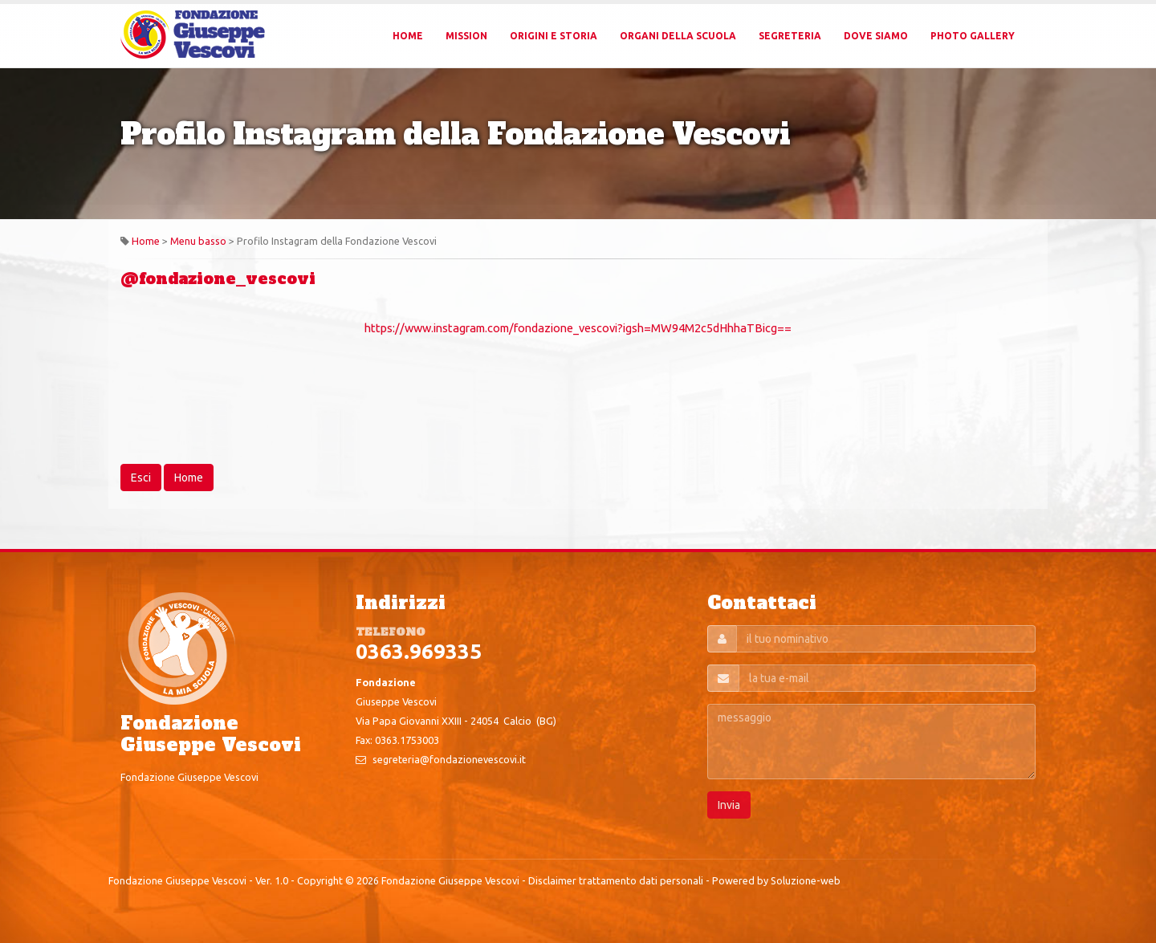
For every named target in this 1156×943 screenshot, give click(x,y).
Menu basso (198, 240)
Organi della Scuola (678, 35)
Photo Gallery (972, 35)
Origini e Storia (553, 35)
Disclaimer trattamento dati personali (615, 880)
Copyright (320, 880)
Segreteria (790, 35)
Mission (466, 35)
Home (408, 35)
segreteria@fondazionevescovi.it (449, 759)
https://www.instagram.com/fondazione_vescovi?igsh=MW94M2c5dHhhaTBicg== (578, 328)
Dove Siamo (876, 35)
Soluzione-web (806, 880)
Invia (729, 805)
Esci (141, 477)
